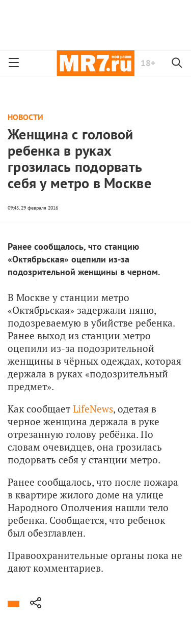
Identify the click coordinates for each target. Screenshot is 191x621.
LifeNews (91, 408)
